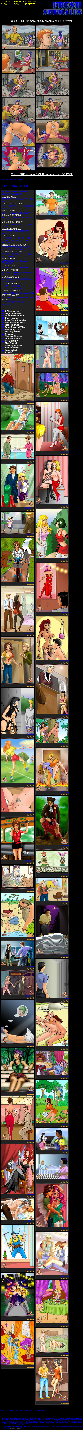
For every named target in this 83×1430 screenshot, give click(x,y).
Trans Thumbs (12, 325)
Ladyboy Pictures (13, 345)
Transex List (11, 350)
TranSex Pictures (13, 339)
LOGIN (15, 4)
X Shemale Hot (12, 311)
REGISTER (30, 4)
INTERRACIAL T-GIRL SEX (14, 245)
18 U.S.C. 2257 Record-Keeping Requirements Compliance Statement (24, 1410)
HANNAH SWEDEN (11, 284)
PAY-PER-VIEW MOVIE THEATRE (19, 2)
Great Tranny (11, 341)
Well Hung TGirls (13, 329)
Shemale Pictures (13, 336)
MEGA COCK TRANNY (12, 222)
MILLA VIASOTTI (10, 270)
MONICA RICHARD (11, 277)
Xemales (9, 334)
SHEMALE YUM (9, 211)
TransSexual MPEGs (15, 327)
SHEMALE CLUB (9, 236)
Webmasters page (15, 1428)
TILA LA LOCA (8, 265)
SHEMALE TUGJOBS (11, 215)
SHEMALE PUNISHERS (12, 204)
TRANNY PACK (9, 197)
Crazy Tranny (11, 318)
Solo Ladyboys (12, 348)
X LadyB (9, 352)
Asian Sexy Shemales (15, 320)
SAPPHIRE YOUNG (10, 295)
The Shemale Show (14, 316)
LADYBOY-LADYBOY (12, 252)
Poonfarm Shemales (15, 323)
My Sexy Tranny (13, 332)
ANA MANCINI (8, 259)
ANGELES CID (8, 300)
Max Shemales (12, 343)
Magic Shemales (13, 313)
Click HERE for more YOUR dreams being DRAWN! (42, 20)
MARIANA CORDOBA (12, 291)
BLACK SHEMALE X (11, 229)
